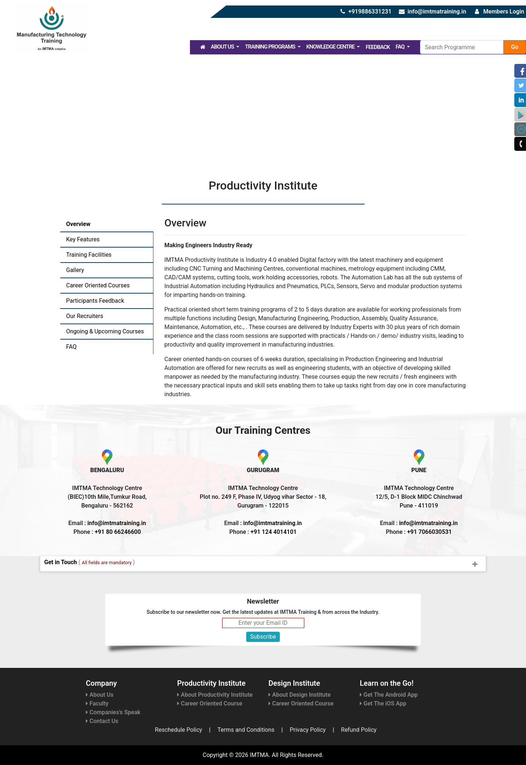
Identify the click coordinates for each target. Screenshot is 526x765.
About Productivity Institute (215, 694)
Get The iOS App (383, 703)
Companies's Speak (113, 712)
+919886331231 (369, 11)
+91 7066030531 (429, 531)
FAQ (400, 46)
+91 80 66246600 (118, 531)
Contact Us (102, 721)
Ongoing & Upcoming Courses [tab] (105, 331)
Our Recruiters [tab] (84, 316)
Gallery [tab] (75, 270)
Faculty (97, 703)
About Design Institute (299, 694)
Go (514, 46)
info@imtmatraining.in (437, 11)
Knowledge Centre (331, 46)
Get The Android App (389, 694)
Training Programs (270, 46)
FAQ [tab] (71, 346)
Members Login (503, 11)
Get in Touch (264, 564)
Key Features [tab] (83, 239)
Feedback (378, 47)
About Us (223, 46)
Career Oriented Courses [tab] (98, 285)
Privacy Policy (308, 729)
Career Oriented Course (209, 703)
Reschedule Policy (178, 729)
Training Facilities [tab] (88, 254)
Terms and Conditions (245, 729)
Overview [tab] (78, 224)
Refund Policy (359, 729)
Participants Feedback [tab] (95, 300)
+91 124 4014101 (274, 531)
